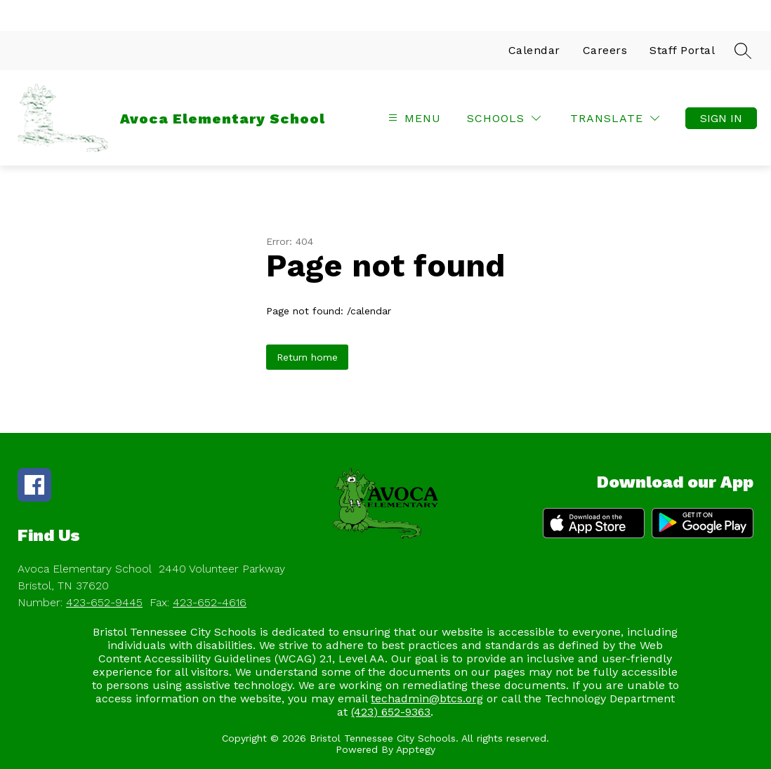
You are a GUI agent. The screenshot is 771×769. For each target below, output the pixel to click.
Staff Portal (682, 50)
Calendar (534, 50)
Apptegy (415, 749)
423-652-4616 (209, 602)
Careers (605, 50)
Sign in (721, 118)
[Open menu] (413, 118)
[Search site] (742, 50)
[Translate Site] (615, 118)
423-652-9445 (104, 602)
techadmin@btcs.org (427, 698)
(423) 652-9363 (390, 711)
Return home (307, 357)
